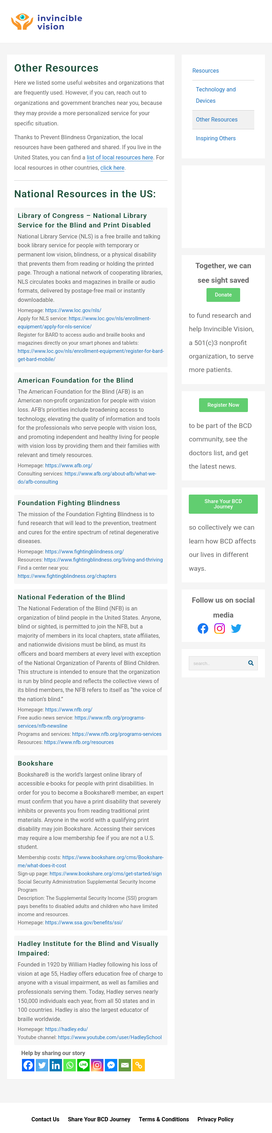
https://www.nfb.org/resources (79, 742)
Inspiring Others (216, 138)
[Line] (83, 1065)
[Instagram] (97, 1065)
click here (113, 167)
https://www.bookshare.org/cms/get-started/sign (106, 874)
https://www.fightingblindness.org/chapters (67, 576)
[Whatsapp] (69, 1065)
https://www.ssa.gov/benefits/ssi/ (84, 923)
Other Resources (217, 119)
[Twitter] (42, 1065)
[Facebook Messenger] (111, 1065)
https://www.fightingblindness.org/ (84, 552)
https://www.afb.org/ (68, 466)
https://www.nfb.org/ (68, 710)
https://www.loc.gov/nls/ (73, 311)
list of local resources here (120, 157)
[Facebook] (28, 1065)
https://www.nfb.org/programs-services (117, 734)
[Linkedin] (56, 1065)
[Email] (125, 1065)
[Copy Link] (138, 1065)
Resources (205, 70)
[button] (223, 295)
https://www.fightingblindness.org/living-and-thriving (103, 560)
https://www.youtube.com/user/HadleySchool (110, 1038)
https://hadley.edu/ (66, 1029)
